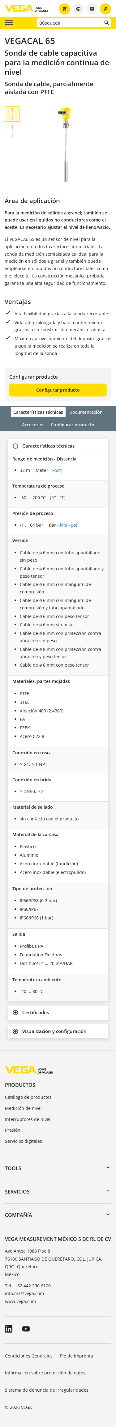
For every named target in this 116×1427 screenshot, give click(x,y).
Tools (13, 1168)
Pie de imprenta (76, 1356)
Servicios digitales (23, 1141)
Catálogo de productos (28, 1097)
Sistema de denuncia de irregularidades (46, 1390)
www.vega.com (20, 1301)
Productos (20, 1085)
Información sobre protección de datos (45, 1373)
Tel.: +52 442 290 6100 (28, 1286)
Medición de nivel (23, 1108)
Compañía (18, 1215)
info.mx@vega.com (24, 1293)
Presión (12, 1130)
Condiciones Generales (29, 1356)
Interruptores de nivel (27, 1119)
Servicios (17, 1191)
